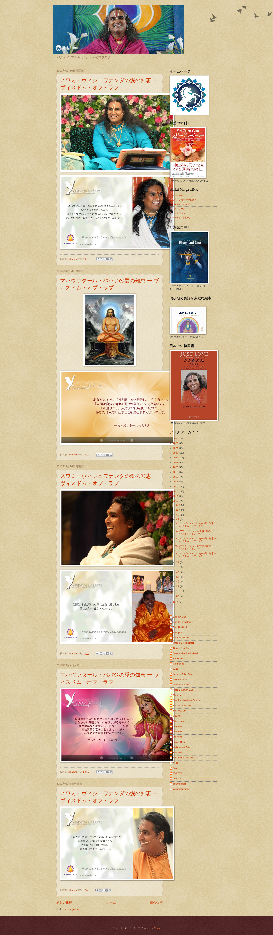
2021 (176, 462)
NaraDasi (177, 695)
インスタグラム (177, 208)
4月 (178, 581)
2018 (176, 477)
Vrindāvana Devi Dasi (183, 757)
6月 (178, 572)
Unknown (177, 726)
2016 (176, 486)
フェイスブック (177, 213)
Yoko (175, 763)
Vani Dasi (177, 752)
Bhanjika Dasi (180, 627)
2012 (176, 602)
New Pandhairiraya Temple (186, 700)
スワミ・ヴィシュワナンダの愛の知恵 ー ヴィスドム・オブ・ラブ (196, 524)
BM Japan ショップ (179, 204)
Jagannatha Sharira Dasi (185, 653)
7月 (178, 567)
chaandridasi (179, 783)
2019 (176, 472)
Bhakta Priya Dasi (182, 622)
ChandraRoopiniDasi (183, 643)
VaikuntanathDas (181, 747)
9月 (178, 519)
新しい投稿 (64, 902)
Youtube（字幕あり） (180, 217)
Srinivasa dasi (180, 710)
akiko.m (177, 778)
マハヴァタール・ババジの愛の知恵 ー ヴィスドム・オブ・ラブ (194, 532)
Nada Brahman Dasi (183, 690)
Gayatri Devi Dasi (181, 648)
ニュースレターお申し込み (183, 199)
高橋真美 (177, 773)
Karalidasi (178, 658)
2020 (176, 467)
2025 (176, 443)
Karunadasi (178, 663)
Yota (175, 768)
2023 (176, 453)
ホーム (111, 902)
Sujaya (176, 716)
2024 (176, 448)
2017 (176, 481)
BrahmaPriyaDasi (181, 637)
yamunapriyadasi (181, 789)
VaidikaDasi (179, 742)
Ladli (175, 669)
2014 (176, 496)
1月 (178, 596)
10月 (178, 514)
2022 (176, 457)
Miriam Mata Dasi (181, 684)
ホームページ (176, 195)
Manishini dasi (180, 679)
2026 (176, 438)
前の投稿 (156, 902)
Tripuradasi (178, 721)
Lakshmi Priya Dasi (182, 674)
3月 (178, 586)
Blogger (158, 928)
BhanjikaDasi (179, 632)
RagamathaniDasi (182, 705)
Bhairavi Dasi (179, 616)
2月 (178, 591)
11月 (178, 509)
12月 (178, 505)
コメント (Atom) (70, 909)
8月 (178, 562)
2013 (176, 501)
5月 (178, 576)
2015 (176, 491)
